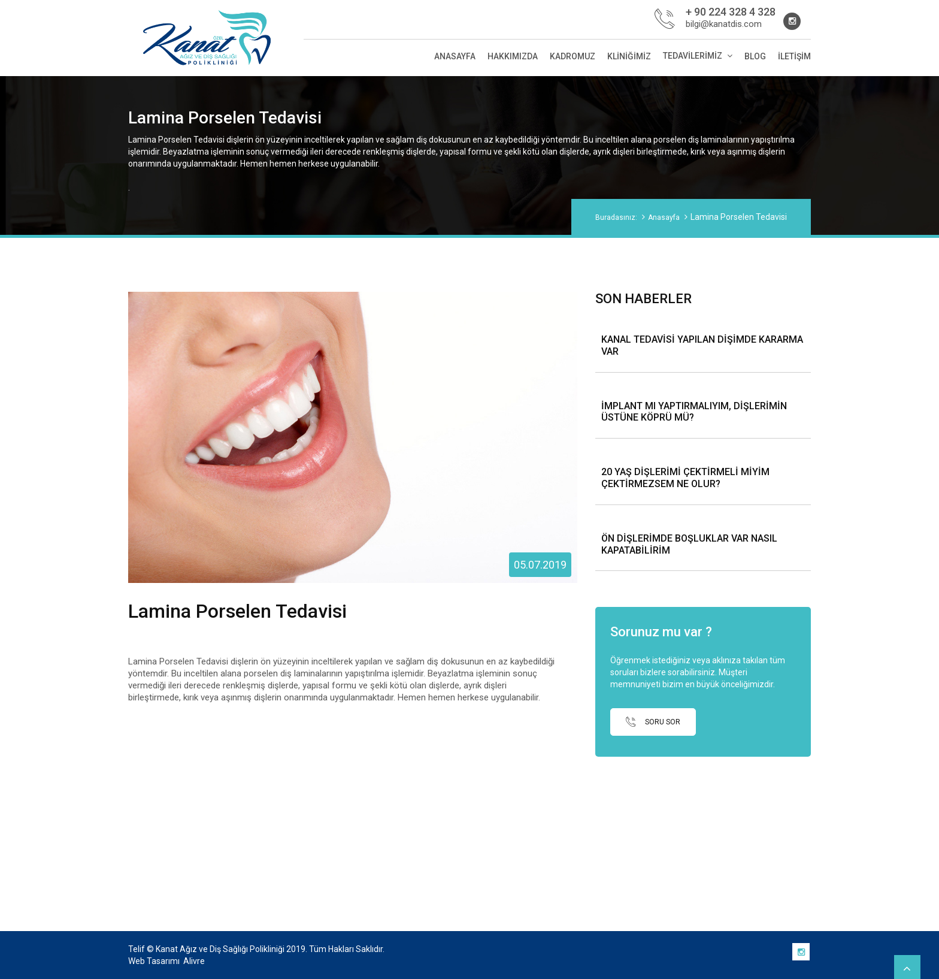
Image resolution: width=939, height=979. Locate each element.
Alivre (194, 961)
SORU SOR (653, 722)
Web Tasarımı (154, 961)
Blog (755, 56)
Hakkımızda (512, 56)
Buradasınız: (616, 217)
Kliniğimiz (629, 56)
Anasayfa (454, 56)
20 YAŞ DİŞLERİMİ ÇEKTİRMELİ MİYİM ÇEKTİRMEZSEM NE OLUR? (685, 478)
